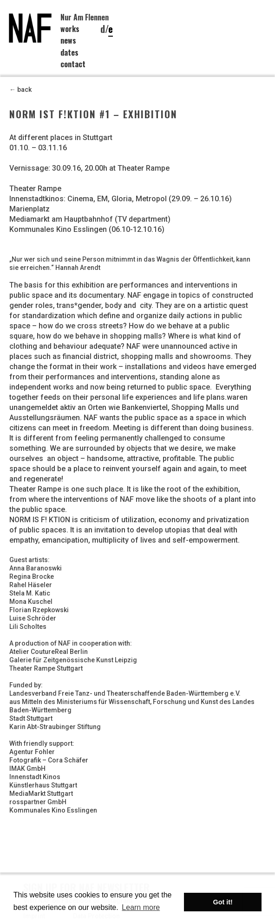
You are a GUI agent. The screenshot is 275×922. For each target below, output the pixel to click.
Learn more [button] (141, 907)
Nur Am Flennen (84, 17)
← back (20, 89)
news (68, 40)
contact (72, 64)
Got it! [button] (223, 902)
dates (69, 52)
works (69, 28)
